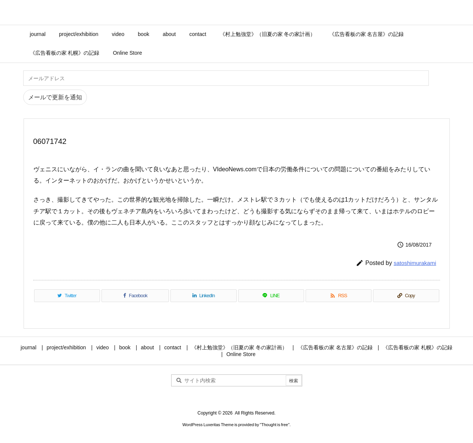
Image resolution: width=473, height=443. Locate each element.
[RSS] (339, 295)
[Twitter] (67, 295)
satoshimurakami (415, 263)
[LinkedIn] (203, 295)
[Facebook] (135, 295)
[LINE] (271, 295)
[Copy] (406, 295)
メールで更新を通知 (55, 97)
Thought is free (274, 424)
